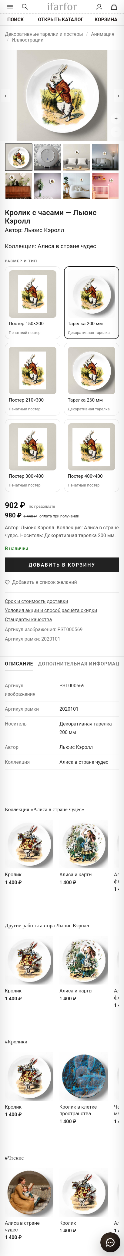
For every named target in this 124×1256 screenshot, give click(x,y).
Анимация (102, 34)
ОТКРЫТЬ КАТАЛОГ (60, 19)
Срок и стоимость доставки (36, 601)
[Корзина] (114, 7)
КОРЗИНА (106, 19)
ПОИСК (15, 19)
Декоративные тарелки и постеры (44, 34)
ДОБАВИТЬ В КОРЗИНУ (62, 565)
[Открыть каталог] (10, 7)
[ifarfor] (62, 7)
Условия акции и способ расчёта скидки (51, 610)
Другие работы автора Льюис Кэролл (47, 925)
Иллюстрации (28, 40)
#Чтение (14, 1158)
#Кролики (16, 1042)
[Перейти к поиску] (25, 7)
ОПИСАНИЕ (19, 664)
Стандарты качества (28, 619)
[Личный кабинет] (99, 7)
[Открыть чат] (110, 1242)
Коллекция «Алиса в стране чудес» (44, 809)
